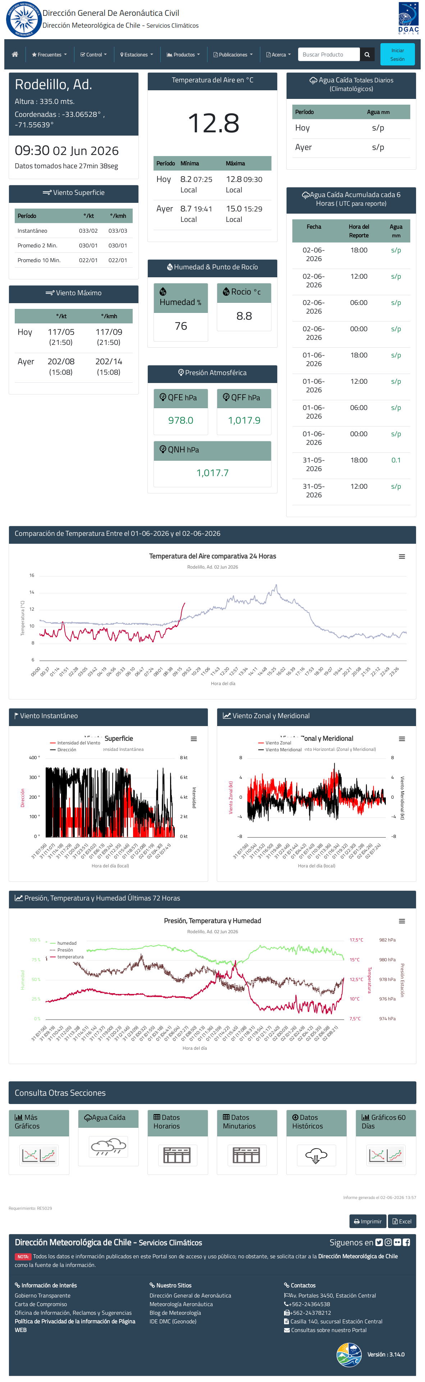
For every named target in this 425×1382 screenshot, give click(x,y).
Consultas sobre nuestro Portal (329, 1330)
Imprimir (368, 1221)
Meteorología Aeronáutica (181, 1304)
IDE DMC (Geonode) (173, 1321)
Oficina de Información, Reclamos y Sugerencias (73, 1312)
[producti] (329, 54)
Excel (402, 1221)
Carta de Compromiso (41, 1304)
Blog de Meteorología (175, 1312)
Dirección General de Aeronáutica (190, 1295)
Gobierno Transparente (42, 1295)
